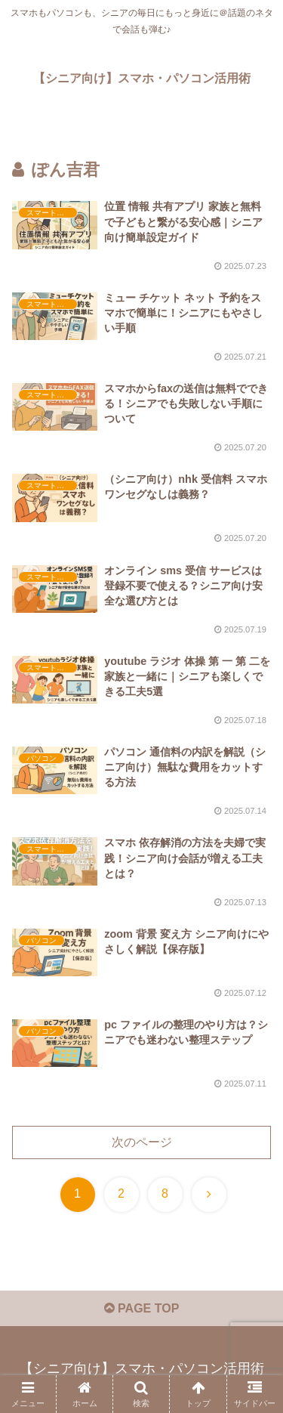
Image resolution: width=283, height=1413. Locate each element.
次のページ (142, 1142)
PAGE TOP (142, 1308)
